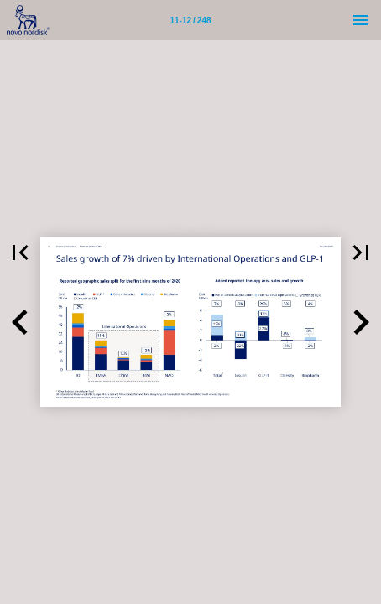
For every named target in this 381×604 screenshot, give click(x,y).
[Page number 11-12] (190, 20)
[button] (20, 252)
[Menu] (361, 20)
